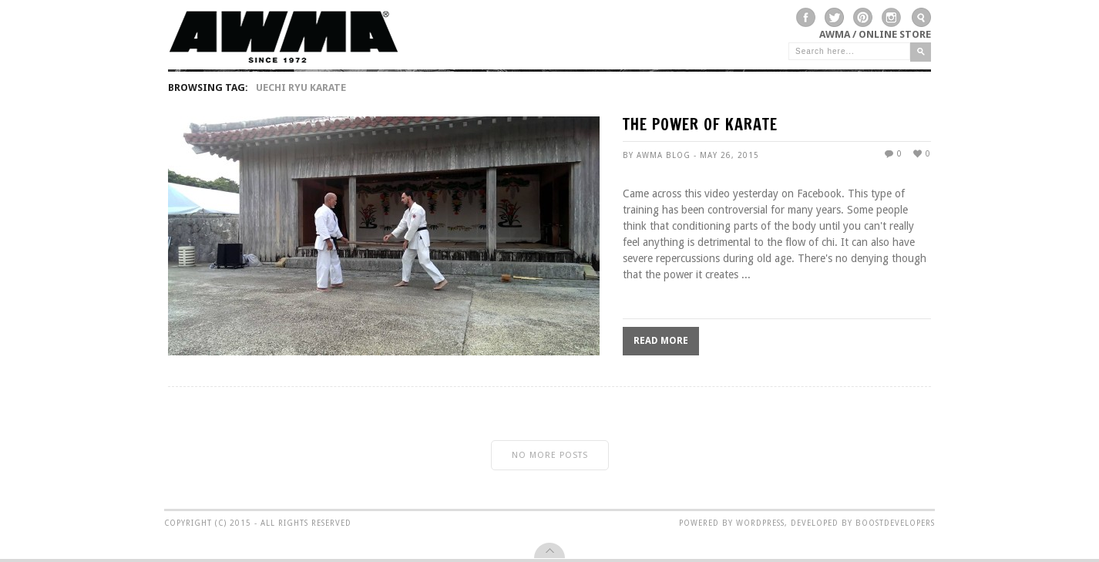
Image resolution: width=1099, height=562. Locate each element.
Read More (661, 340)
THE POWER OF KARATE (700, 126)
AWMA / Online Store (875, 34)
